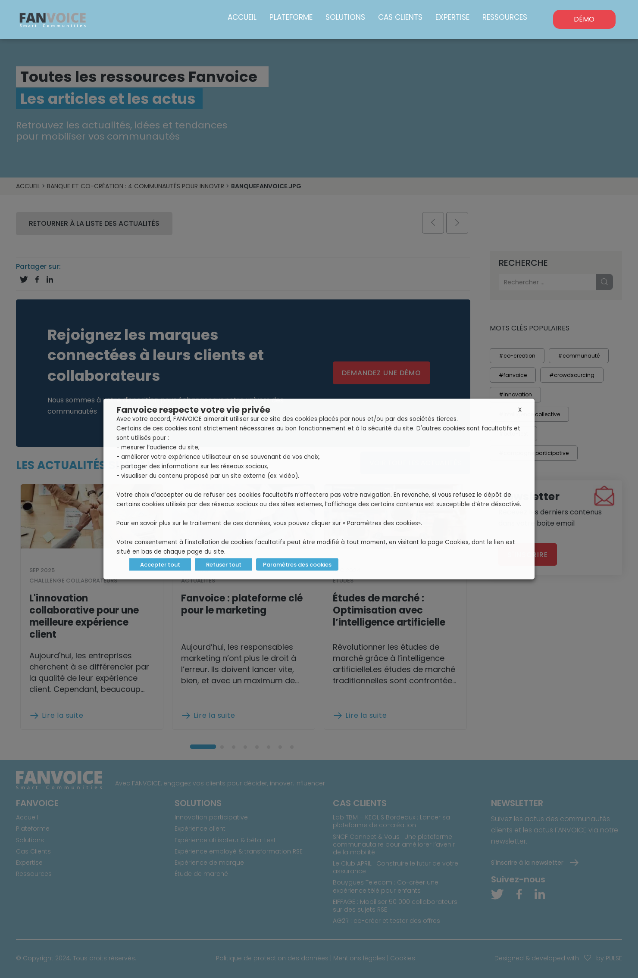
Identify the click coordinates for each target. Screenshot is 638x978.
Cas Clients (400, 17)
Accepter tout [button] (160, 565)
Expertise (452, 17)
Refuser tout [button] (223, 565)
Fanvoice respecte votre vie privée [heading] (193, 409)
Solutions (345, 17)
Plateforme (291, 17)
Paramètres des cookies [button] (297, 565)
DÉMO (584, 19)
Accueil (242, 17)
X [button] (520, 410)
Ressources (504, 17)
